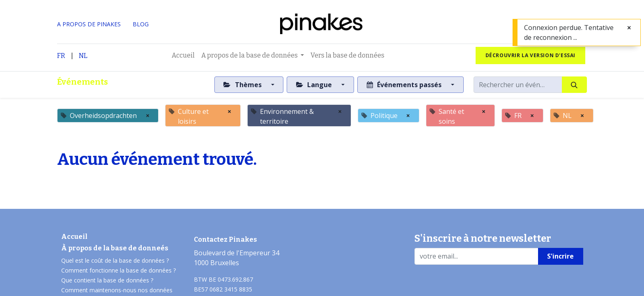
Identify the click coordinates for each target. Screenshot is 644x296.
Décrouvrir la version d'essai (530, 55)
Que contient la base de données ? (107, 280)
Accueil (74, 236)
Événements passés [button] (405, 84)
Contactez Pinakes (225, 239)
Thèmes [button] (243, 84)
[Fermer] (629, 27)
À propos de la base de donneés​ (114, 248)
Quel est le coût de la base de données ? (115, 260)
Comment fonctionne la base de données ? (118, 270)
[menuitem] (183, 55)
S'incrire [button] (560, 256)
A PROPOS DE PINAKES (89, 24)
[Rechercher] (574, 84)
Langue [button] (315, 84)
